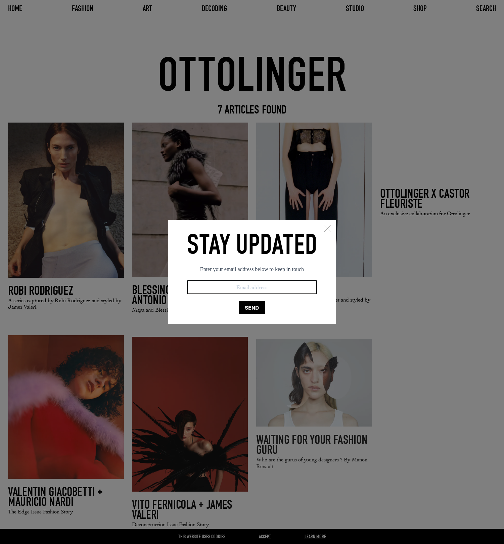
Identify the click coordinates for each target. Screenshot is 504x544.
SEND (252, 308)
